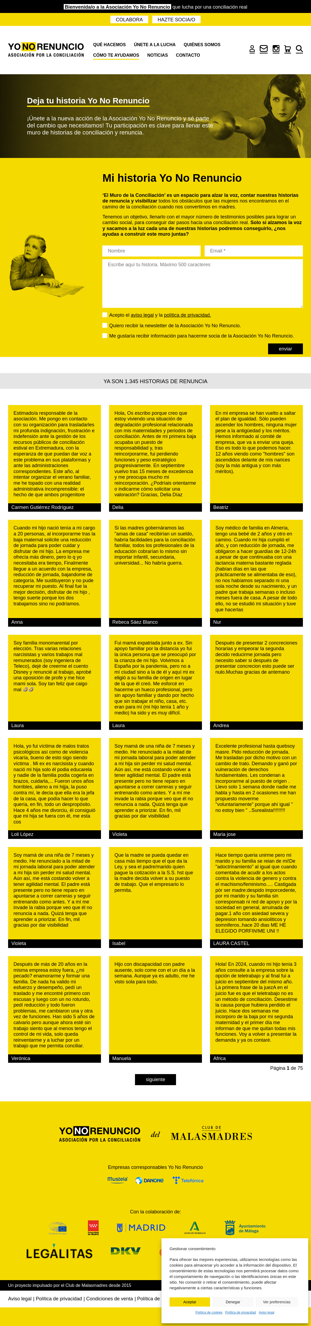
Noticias (157, 55)
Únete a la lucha (155, 44)
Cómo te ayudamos (116, 55)
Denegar (233, 1302)
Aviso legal (266, 1312)
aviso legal (142, 315)
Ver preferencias (276, 1302)
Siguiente (155, 1079)
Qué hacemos (109, 44)
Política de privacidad (240, 1312)
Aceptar (189, 1302)
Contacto (188, 55)
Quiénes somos (202, 44)
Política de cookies (208, 1312)
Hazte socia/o (176, 19)
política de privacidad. (187, 315)
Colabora (129, 19)
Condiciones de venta (109, 1298)
